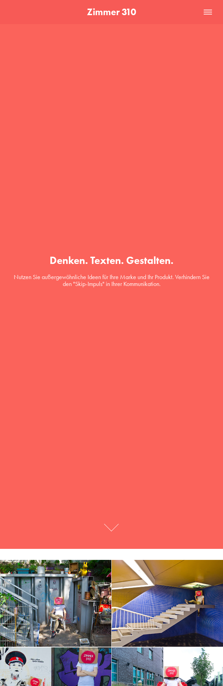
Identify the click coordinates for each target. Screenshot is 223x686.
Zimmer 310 (111, 12)
